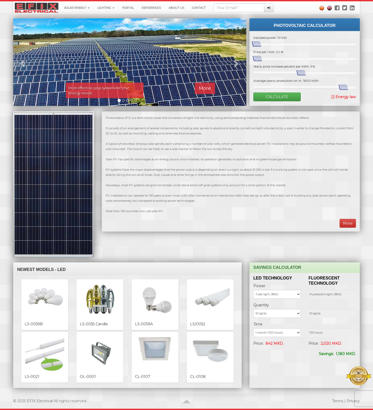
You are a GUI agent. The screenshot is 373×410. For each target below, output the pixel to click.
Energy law (345, 97)
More (205, 88)
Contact (199, 8)
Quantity (261, 305)
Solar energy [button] (77, 8)
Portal (128, 8)
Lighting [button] (105, 8)
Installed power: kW (270, 38)
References (151, 8)
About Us (176, 8)
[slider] (256, 44)
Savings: (337, 353)
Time (257, 324)
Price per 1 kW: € (268, 52)
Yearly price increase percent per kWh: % (284, 66)
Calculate (277, 97)
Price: (268, 343)
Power (259, 286)
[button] (21, 62)
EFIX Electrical (40, 401)
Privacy (353, 401)
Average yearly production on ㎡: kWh (286, 81)
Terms (337, 401)
